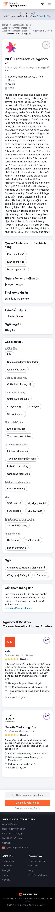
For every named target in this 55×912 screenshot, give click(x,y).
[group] (27, 701)
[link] (42, 5)
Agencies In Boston (42, 30)
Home (5, 25)
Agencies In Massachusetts (15, 30)
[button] (46, 45)
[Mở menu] (49, 5)
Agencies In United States (14, 28)
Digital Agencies (20, 25)
